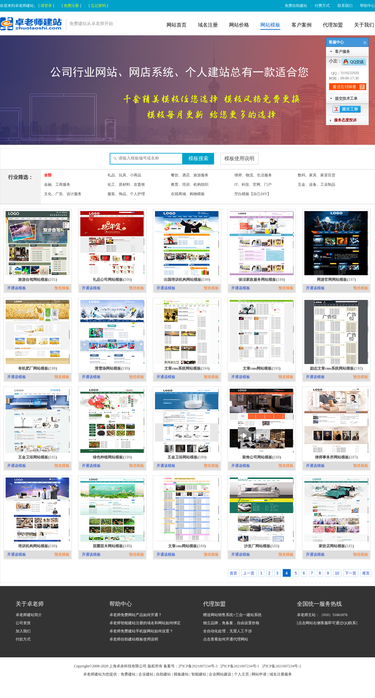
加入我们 (23, 631)
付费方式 (322, 5)
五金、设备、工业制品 (316, 184)
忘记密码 (98, 5)
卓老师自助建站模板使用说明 (133, 639)
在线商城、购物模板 (188, 194)
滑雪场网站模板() (112, 368)
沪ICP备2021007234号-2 (281, 666)
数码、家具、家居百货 (316, 175)
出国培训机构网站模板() (187, 279)
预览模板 (61, 288)
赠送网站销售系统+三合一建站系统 (232, 615)
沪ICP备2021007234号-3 (198, 666)
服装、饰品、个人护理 (126, 194)
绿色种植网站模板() (112, 457)
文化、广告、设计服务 (63, 194)
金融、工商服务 (57, 184)
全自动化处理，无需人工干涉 (227, 631)
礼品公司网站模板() (112, 279)
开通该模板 (16, 288)
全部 (48, 175)
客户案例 (302, 25)
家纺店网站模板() (336, 546)
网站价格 (239, 25)
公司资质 (23, 623)
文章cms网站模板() (261, 368)
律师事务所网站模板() (336, 457)
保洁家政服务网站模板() (261, 279)
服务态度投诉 (345, 120)
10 (337, 573)
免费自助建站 (296, 5)
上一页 (248, 573)
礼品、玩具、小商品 (124, 175)
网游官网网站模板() (336, 279)
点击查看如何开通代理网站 (225, 639)
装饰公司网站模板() (261, 457)
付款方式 (23, 639)
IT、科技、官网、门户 (253, 184)
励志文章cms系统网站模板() (336, 368)
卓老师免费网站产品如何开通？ (135, 615)
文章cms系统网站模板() (186, 368)
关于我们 (364, 25)
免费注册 (71, 5)
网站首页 (177, 25)
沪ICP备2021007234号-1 (239, 666)
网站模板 (270, 25)
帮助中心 (367, 5)
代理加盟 (333, 25)
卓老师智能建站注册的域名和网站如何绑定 (145, 623)
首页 (233, 573)
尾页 (366, 573)
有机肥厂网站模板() (37, 368)
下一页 (350, 573)
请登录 (46, 5)
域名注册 (208, 25)
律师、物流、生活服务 (253, 175)
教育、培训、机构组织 (189, 184)
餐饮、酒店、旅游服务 (189, 175)
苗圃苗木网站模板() (112, 546)
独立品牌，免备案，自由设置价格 (231, 623)
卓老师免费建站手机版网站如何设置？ (141, 631)
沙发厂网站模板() (261, 546)
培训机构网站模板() (37, 546)
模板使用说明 (239, 158)
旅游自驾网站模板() (37, 279)
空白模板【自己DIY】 (252, 194)
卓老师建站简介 (29, 615)
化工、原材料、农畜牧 (126, 184)
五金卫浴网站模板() (37, 457)
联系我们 (345, 5)
